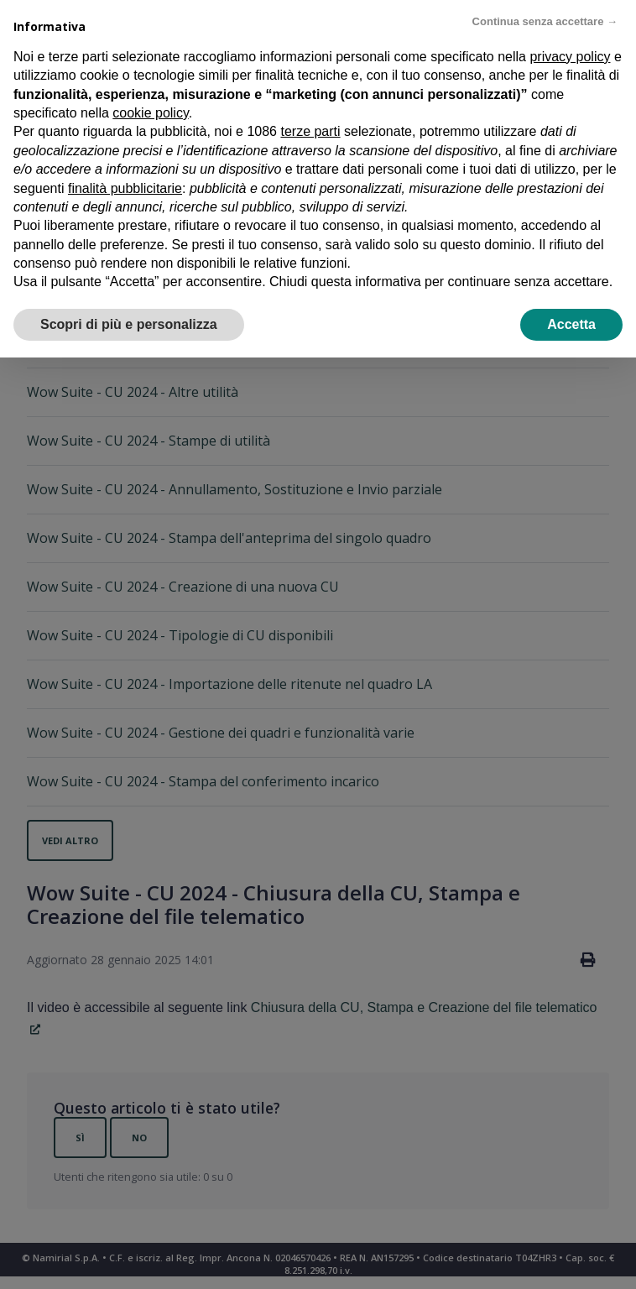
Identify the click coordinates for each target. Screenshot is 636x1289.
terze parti (310, 131)
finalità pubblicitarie (125, 188)
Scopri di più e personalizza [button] (128, 324)
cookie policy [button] (150, 113)
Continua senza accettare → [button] (545, 21)
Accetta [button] (571, 324)
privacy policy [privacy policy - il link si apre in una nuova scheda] (569, 57)
